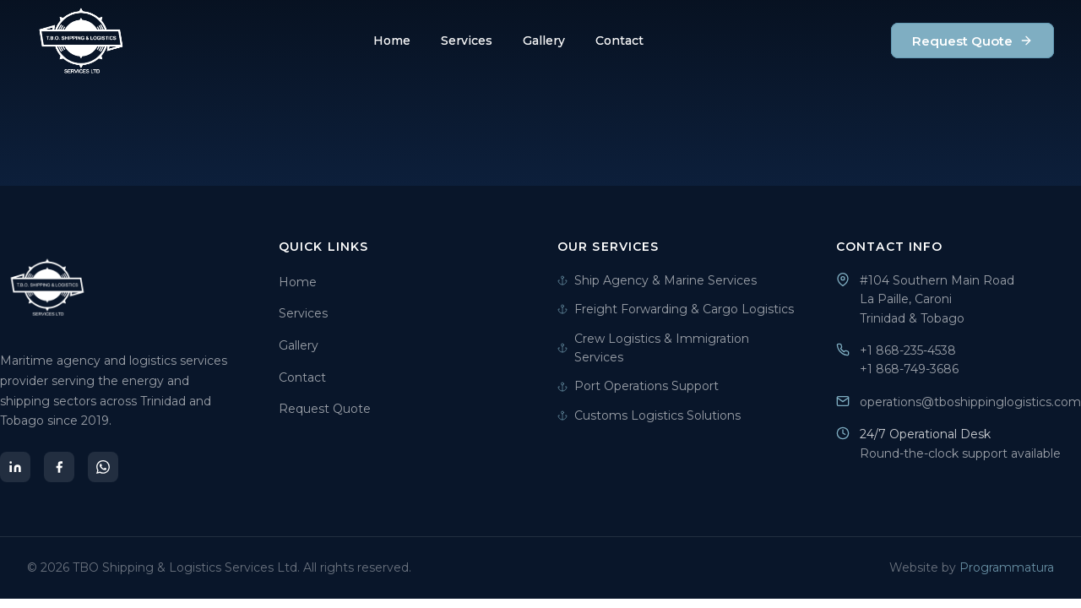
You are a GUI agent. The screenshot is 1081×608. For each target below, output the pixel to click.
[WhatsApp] (103, 467)
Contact (619, 40)
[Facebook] (59, 467)
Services (466, 40)
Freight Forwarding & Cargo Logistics (675, 309)
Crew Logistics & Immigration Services (653, 348)
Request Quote (972, 41)
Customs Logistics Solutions (649, 415)
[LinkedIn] (15, 467)
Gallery (544, 40)
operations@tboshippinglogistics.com (970, 402)
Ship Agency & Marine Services (657, 280)
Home (391, 40)
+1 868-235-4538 (908, 350)
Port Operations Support (638, 386)
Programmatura (1006, 567)
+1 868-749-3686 (909, 369)
